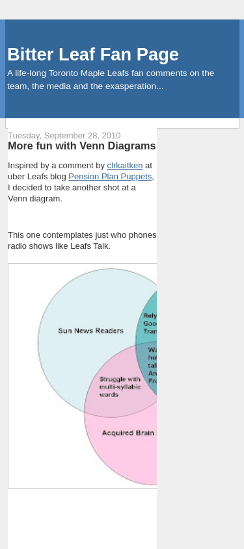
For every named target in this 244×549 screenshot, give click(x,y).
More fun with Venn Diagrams (82, 145)
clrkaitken (125, 165)
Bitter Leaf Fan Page (93, 54)
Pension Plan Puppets (110, 176)
